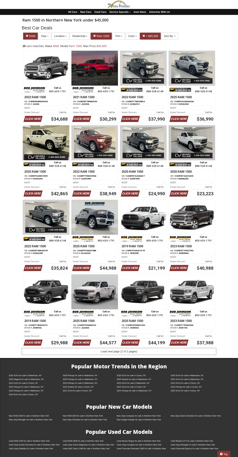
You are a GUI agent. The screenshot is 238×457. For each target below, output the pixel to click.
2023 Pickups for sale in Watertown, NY (26, 387)
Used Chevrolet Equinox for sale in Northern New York (194, 448)
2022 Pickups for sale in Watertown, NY (26, 391)
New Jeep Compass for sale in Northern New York (139, 416)
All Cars (72, 12)
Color (132, 36)
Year (44, 36)
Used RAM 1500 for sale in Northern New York (29, 441)
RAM (30, 36)
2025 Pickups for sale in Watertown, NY (80, 379)
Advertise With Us (159, 12)
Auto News (140, 12)
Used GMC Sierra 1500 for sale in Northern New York (86, 448)
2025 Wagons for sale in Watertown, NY (26, 379)
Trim (118, 36)
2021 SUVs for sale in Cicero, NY (77, 391)
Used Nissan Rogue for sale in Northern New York (138, 441)
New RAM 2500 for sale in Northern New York (83, 416)
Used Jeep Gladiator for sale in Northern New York (31, 448)
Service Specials (120, 12)
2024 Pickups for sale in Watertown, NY (80, 383)
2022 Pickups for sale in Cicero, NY (186, 387)
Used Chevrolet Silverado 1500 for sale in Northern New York (141, 449)
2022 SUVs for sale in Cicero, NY (131, 387)
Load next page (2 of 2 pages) (119, 351)
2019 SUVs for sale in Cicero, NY (23, 394)
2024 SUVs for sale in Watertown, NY (187, 379)
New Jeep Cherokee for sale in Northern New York (85, 419)
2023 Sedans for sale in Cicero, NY (78, 387)
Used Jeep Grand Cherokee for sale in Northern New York (34, 445)
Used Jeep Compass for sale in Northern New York (139, 445)
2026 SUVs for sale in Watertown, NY (25, 375)
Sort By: (170, 36)
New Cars (85, 12)
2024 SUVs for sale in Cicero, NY (23, 383)
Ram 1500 (101, 36)
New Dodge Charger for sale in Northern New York (139, 419)
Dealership (79, 36)
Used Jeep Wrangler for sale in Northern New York (193, 445)
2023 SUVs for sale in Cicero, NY (185, 383)
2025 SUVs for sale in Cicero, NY (131, 375)
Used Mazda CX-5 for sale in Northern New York (192, 441)
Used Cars (100, 12)
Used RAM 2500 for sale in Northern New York (83, 441)
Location (60, 36)
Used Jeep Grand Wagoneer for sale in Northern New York (88, 445)
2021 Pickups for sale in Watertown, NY (134, 391)
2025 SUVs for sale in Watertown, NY (187, 375)
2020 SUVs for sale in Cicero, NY (185, 391)
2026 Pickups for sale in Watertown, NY (80, 375)
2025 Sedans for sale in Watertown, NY (134, 379)
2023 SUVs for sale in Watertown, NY (133, 383)
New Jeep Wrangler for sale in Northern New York (30, 419)
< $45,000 (150, 36)
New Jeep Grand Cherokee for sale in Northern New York (196, 416)
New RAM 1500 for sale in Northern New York (29, 416)
